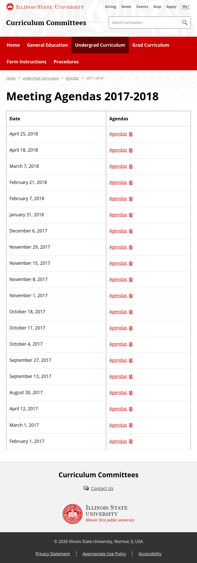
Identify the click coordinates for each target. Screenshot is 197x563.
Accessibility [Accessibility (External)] (150, 554)
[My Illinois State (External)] (186, 6)
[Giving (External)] (110, 6)
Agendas (72, 78)
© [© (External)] (55, 541)
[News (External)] (126, 6)
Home (11, 78)
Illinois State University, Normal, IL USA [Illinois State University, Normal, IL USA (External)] (106, 541)
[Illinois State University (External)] (45, 6)
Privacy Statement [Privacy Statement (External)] (52, 554)
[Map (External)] (157, 6)
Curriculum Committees (46, 22)
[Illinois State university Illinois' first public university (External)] (98, 514)
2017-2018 (94, 78)
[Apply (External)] (171, 6)
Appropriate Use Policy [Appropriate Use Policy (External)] (104, 554)
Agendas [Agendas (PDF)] (118, 134)
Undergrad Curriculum (41, 78)
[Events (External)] (142, 6)
